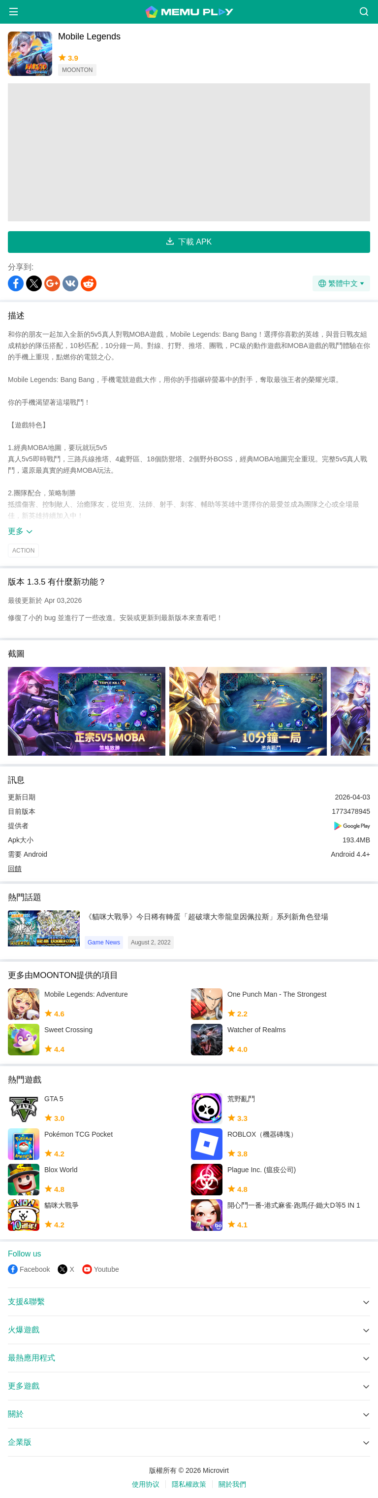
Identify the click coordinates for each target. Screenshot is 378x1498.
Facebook (35, 1269)
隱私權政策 (189, 1484)
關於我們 (232, 1484)
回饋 (15, 868)
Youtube (106, 1269)
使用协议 (145, 1484)
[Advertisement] (189, 152)
